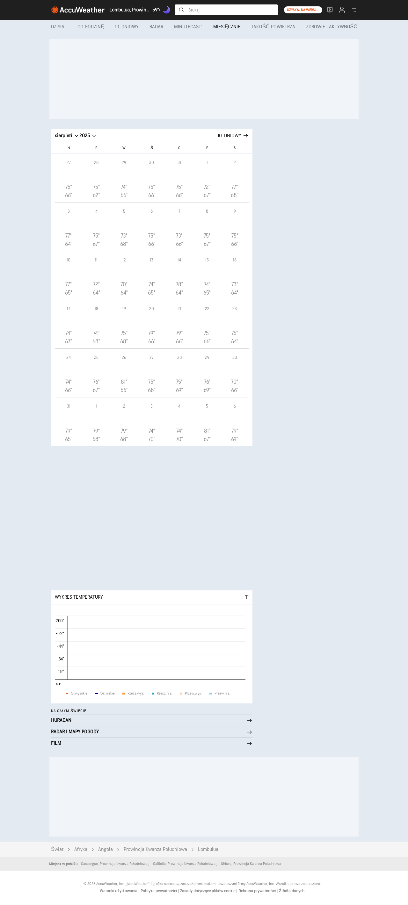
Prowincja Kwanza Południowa (155, 849)
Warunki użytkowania (119, 891)
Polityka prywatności (159, 891)
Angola (105, 849)
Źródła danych (291, 891)
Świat (57, 849)
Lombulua (208, 849)
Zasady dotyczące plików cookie (208, 891)
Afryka (80, 849)
